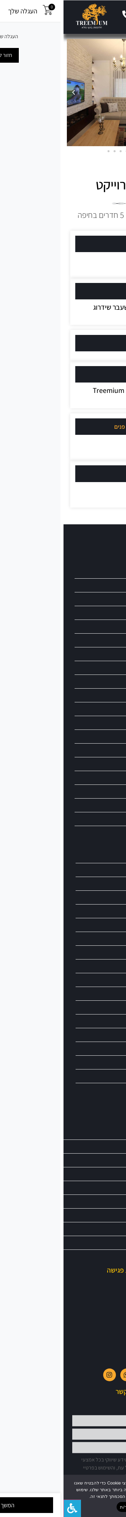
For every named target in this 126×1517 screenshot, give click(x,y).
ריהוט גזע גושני (104, 750)
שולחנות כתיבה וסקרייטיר (97, 897)
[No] (115, 1496)
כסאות (112, 654)
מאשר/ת (64, 1507)
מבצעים (109, 1160)
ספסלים (110, 695)
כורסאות (110, 626)
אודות (111, 1146)
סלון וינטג (110, 1048)
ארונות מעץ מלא (103, 585)
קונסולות (111, 980)
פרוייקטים (108, 1174)
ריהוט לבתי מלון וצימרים (97, 791)
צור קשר (109, 1187)
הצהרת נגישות (104, 1242)
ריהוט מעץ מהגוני (103, 819)
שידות (112, 832)
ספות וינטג (109, 1090)
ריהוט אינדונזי (105, 722)
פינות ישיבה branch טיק (97, 571)
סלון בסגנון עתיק (104, 1021)
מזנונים (112, 1007)
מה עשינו (92, 343)
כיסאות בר (108, 640)
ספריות (111, 709)
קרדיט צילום (88, 473)
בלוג (112, 1215)
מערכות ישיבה (106, 993)
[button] (117, 16)
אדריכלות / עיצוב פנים (77, 426)
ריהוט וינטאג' (106, 764)
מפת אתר (108, 1229)
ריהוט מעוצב (106, 805)
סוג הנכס (92, 291)
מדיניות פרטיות (103, 1256)
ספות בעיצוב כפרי (103, 1076)
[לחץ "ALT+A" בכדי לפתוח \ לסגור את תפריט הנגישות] (8, 1508)
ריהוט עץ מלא (107, 856)
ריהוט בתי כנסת (104, 736)
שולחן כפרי (109, 883)
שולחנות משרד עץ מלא (99, 911)
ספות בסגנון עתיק (103, 1062)
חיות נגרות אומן (105, 952)
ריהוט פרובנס (107, 870)
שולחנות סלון (107, 925)
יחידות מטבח (106, 613)
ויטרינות (110, 599)
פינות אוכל (109, 966)
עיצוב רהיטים (88, 374)
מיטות (112, 667)
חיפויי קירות (108, 938)
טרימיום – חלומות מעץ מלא (93, 1132)
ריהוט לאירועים (105, 777)
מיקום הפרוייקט (85, 244)
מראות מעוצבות (104, 681)
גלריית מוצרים (98, 547)
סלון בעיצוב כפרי (104, 1035)
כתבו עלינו (107, 1201)
